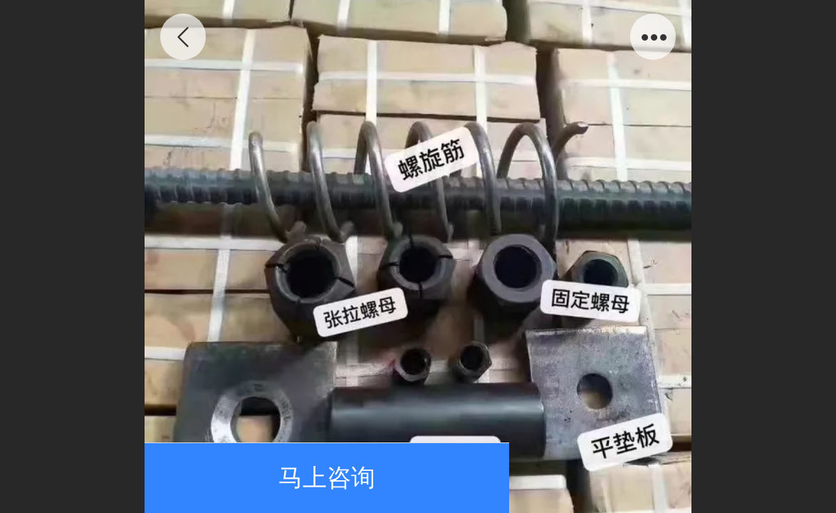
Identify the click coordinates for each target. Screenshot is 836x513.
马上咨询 (326, 478)
